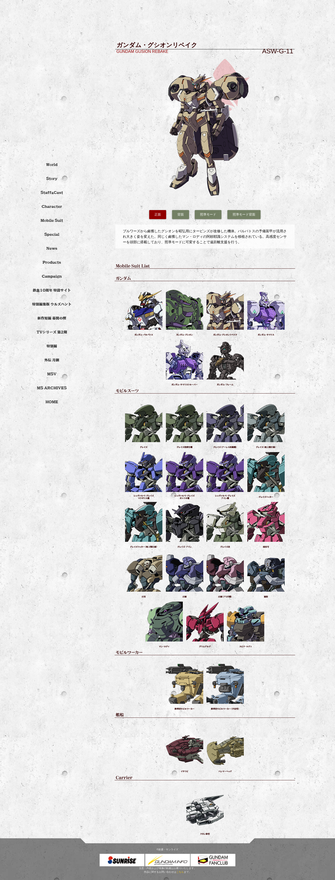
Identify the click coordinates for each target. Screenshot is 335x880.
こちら (180, 872)
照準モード (208, 214)
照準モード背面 (244, 214)
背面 (180, 214)
